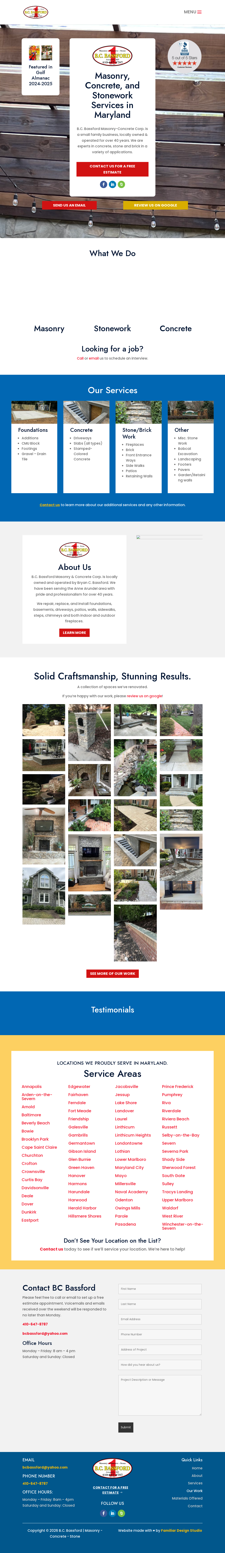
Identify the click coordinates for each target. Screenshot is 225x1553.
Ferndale (77, 1103)
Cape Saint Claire (40, 1147)
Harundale (79, 1192)
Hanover (76, 1175)
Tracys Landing (177, 1192)
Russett (169, 1127)
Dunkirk (29, 1212)
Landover (124, 1111)
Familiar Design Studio (181, 1530)
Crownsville (33, 1171)
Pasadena (125, 1224)
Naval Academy (131, 1192)
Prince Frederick (177, 1086)
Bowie (28, 1131)
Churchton (32, 1155)
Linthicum (125, 1127)
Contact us (51, 1249)
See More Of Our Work (112, 973)
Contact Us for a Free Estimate (112, 169)
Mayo (121, 1175)
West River (172, 1216)
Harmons (77, 1184)
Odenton (124, 1200)
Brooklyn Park (35, 1139)
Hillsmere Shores (84, 1216)
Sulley (168, 1184)
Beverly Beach (36, 1123)
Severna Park (175, 1151)
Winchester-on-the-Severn (182, 1226)
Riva (166, 1103)
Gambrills (78, 1135)
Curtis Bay (33, 1180)
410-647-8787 (35, 1324)
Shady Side (173, 1159)
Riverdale (171, 1111)
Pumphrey (172, 1094)
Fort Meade (79, 1111)
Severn (169, 1143)
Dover (27, 1204)
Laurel (121, 1119)
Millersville (125, 1184)
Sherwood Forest (179, 1167)
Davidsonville (35, 1188)
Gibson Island (82, 1151)
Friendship (78, 1119)
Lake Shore (126, 1103)
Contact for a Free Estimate (110, 1490)
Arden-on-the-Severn (37, 1097)
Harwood (77, 1200)
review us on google (144, 696)
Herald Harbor (82, 1208)
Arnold (28, 1107)
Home (197, 1468)
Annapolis (32, 1086)
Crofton (29, 1163)
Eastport (30, 1220)
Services (195, 1483)
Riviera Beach (175, 1119)
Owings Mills (127, 1208)
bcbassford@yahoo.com (45, 1333)
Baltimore (31, 1115)
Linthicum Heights (133, 1135)
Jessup (122, 1094)
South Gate (173, 1175)
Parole (121, 1216)
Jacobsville (126, 1086)
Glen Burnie (79, 1159)
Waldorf (170, 1208)
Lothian (122, 1151)
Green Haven (81, 1167)
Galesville (78, 1127)
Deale (27, 1196)
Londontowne (128, 1143)
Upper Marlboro (177, 1200)
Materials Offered (187, 1498)
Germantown (81, 1143)
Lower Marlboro (130, 1159)
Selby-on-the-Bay (181, 1135)
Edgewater (79, 1086)
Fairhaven (78, 1094)
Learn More (74, 632)
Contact (195, 1506)
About (197, 1475)
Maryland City (129, 1167)
